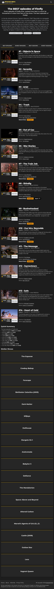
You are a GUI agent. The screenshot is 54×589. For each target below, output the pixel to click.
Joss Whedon (27, 62)
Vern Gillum (27, 115)
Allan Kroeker (28, 98)
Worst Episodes (20, 45)
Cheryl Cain (26, 159)
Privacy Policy (20, 582)
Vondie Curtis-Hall (29, 237)
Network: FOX (27, 33)
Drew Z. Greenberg (28, 305)
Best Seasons (33, 45)
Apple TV (37, 198)
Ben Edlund (26, 117)
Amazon (30, 119)
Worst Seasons (46, 45)
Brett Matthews (27, 321)
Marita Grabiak (28, 278)
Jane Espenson (27, 196)
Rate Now (14, 61)
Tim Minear (26, 141)
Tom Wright (27, 319)
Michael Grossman (29, 303)
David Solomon (28, 139)
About (7, 582)
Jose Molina (26, 100)
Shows (3, 582)
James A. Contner (29, 157)
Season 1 (21, 53)
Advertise (12, 582)
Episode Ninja (49, 582)
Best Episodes (7, 45)
